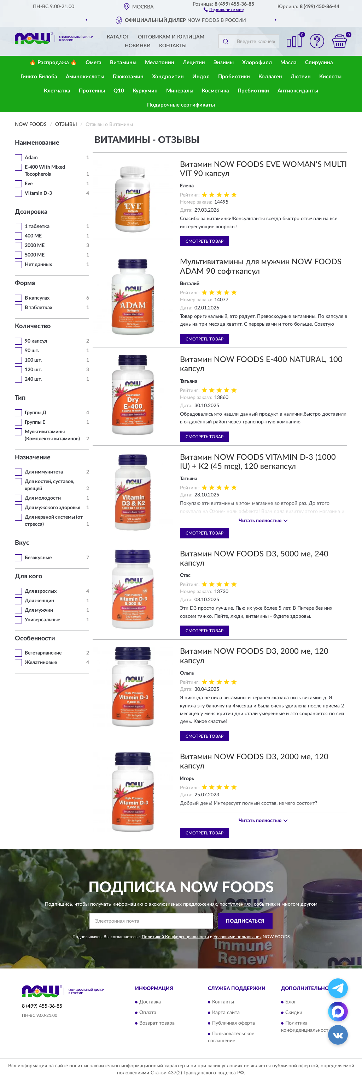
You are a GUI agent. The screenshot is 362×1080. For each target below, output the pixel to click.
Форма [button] (25, 283)
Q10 (118, 90)
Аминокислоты (85, 76)
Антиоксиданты (298, 90)
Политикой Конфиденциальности (175, 937)
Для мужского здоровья (52, 507)
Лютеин (301, 76)
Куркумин (145, 90)
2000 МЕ (35, 245)
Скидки (293, 1012)
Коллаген (270, 76)
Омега (93, 62)
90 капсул (36, 341)
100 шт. (33, 360)
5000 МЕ (35, 255)
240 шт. (33, 379)
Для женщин (39, 600)
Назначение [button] (33, 457)
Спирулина (319, 62)
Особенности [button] (35, 638)
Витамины (123, 62)
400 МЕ (33, 236)
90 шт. (32, 350)
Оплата (147, 1012)
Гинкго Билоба (39, 76)
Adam (31, 157)
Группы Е (35, 422)
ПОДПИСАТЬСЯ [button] (245, 921)
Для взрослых (41, 591)
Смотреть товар (204, 241)
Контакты (173, 45)
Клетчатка (57, 90)
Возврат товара (157, 1023)
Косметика (215, 90)
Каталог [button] (118, 37)
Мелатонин (159, 62)
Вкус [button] (22, 543)
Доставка (150, 1002)
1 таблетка (37, 226)
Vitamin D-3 (38, 193)
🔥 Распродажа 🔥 (53, 62)
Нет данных (38, 264)
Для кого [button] (28, 576)
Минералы (179, 90)
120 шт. (33, 369)
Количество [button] (33, 326)
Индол (201, 76)
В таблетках (38, 307)
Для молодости (43, 498)
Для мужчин (39, 610)
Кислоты (330, 76)
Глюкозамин (128, 76)
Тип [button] (20, 398)
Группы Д (35, 412)
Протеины (92, 90)
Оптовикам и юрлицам (171, 37)
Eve (29, 183)
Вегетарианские (43, 653)
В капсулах (37, 298)
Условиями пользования (238, 937)
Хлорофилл (257, 62)
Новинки (138, 45)
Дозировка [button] (31, 212)
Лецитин (194, 62)
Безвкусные (38, 557)
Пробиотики (234, 76)
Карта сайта (226, 1012)
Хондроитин (168, 76)
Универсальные (42, 619)
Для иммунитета (44, 472)
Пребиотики (253, 90)
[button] (224, 9)
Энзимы (224, 62)
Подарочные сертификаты (181, 105)
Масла (288, 62)
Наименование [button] (37, 143)
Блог (290, 1002)
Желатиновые (41, 662)
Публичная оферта (233, 1023)
